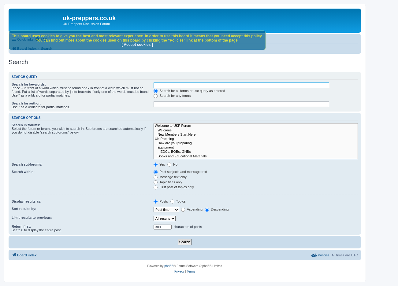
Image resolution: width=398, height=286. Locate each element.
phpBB (168, 266)
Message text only (170, 177)
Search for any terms (172, 95)
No (172, 164)
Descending (217, 209)
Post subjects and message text (180, 172)
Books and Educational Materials (255, 156)
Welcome (255, 130)
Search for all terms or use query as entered (189, 91)
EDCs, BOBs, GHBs (255, 152)
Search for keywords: (29, 84)
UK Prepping (255, 139)
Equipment (255, 147)
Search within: (23, 172)
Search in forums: (26, 125)
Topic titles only (168, 182)
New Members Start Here (255, 135)
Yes (159, 164)
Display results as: (26, 201)
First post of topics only (174, 187)
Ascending (192, 209)
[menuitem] (320, 255)
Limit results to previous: (32, 217)
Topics (178, 201)
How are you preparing (255, 143)
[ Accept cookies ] (137, 44)
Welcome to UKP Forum (255, 126)
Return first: (21, 226)
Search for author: (26, 103)
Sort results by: (24, 209)
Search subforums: (27, 164)
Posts (161, 201)
